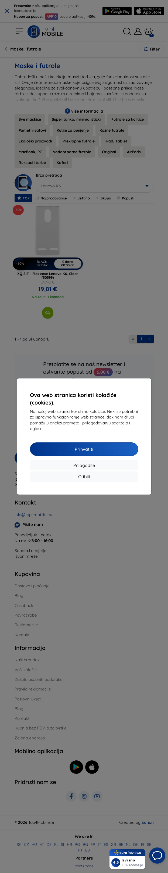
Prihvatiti (84, 449)
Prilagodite (84, 465)
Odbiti (84, 476)
